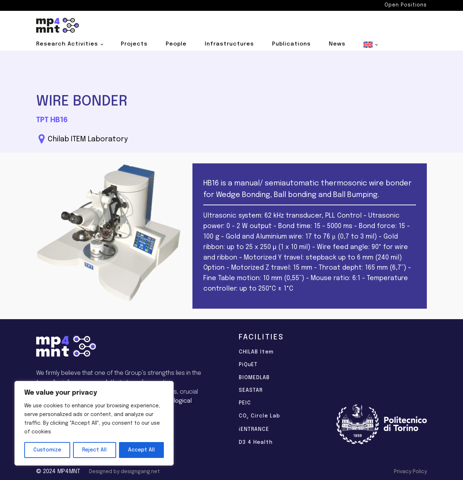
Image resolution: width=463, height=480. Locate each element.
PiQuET (248, 364)
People (176, 44)
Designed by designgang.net (124, 471)
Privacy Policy (410, 471)
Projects (134, 44)
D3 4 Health (256, 442)
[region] (94, 423)
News (337, 44)
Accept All (141, 450)
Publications (291, 44)
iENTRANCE (254, 429)
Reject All (94, 450)
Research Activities (67, 44)
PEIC (245, 403)
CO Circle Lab (259, 416)
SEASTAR (251, 390)
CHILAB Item (256, 352)
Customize (47, 450)
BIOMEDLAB (254, 377)
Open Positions (406, 5)
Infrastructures (229, 44)
